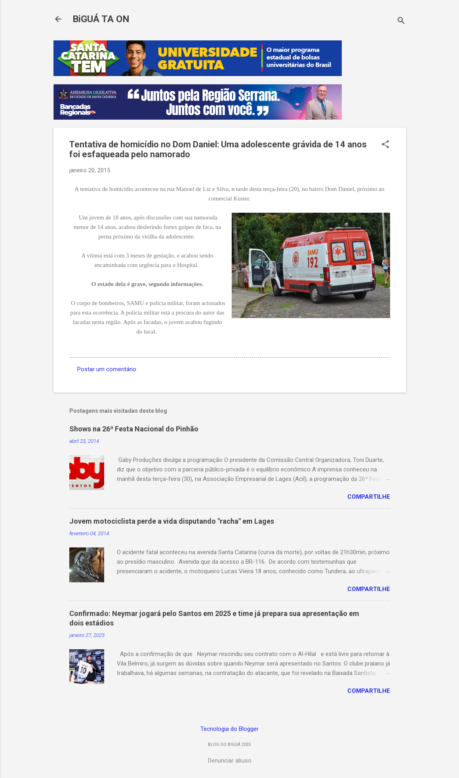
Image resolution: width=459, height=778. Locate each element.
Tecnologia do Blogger (229, 728)
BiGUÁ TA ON (101, 19)
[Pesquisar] (401, 22)
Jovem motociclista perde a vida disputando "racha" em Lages (171, 521)
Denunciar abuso (229, 760)
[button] (385, 145)
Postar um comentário (106, 369)
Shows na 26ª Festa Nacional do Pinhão (133, 429)
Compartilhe (368, 496)
